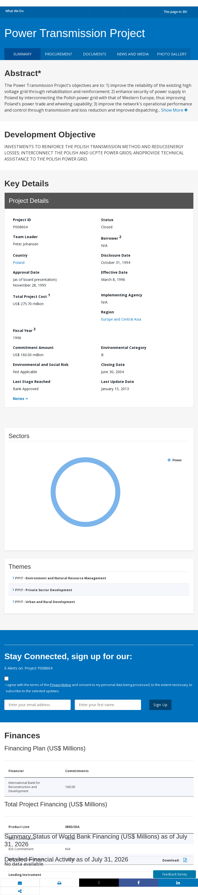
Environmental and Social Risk (41, 364)
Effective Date (114, 272)
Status (107, 219)
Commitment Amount (33, 347)
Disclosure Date (115, 255)
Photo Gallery (171, 54)
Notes (18, 398)
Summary (22, 54)
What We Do (14, 11)
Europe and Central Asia (121, 319)
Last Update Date (117, 381)
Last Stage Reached (31, 381)
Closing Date (113, 364)
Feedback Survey (174, 874)
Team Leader (25, 236)
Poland (18, 262)
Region (107, 312)
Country (20, 255)
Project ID (22, 219)
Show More (174, 110)
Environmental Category (123, 347)
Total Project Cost (31, 295)
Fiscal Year (24, 330)
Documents (94, 54)
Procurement (58, 54)
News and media (133, 54)
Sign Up (160, 704)
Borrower (111, 237)
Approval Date (26, 272)
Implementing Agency (121, 294)
